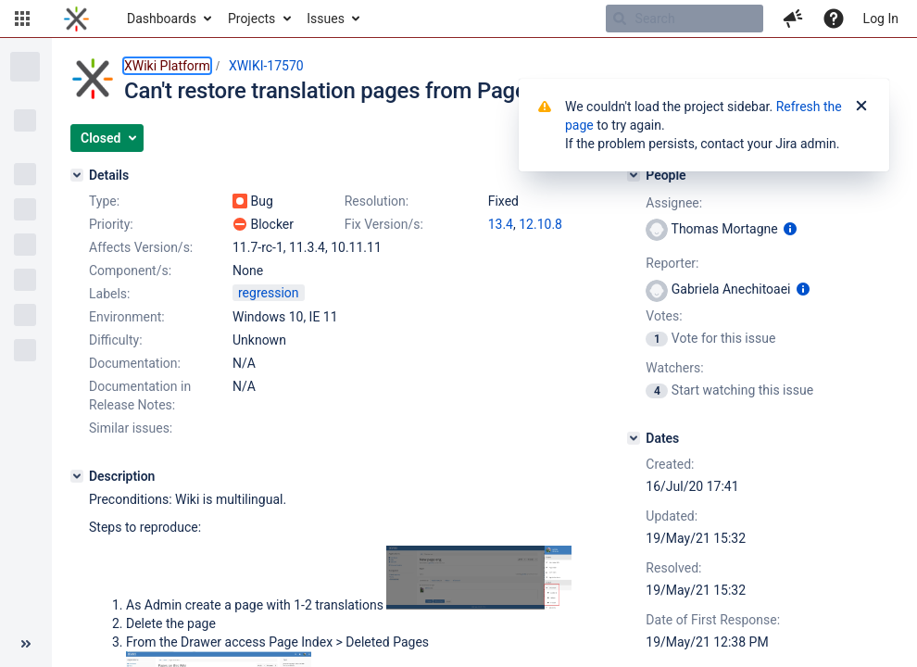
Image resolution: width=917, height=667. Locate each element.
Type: (104, 201)
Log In (880, 18)
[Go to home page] (76, 18)
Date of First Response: (713, 619)
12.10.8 (540, 224)
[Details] (76, 175)
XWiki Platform (167, 65)
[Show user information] (790, 228)
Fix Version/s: (384, 224)
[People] (633, 175)
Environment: (127, 316)
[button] (22, 18)
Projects (251, 18)
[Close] (861, 106)
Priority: (111, 224)
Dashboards (161, 18)
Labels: (109, 293)
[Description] (76, 476)
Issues (326, 18)
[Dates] (633, 438)
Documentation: (135, 363)
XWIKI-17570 (266, 65)
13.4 (500, 224)
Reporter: (672, 263)
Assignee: (674, 202)
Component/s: (130, 270)
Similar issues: (130, 428)
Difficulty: (116, 340)
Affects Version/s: (141, 247)
